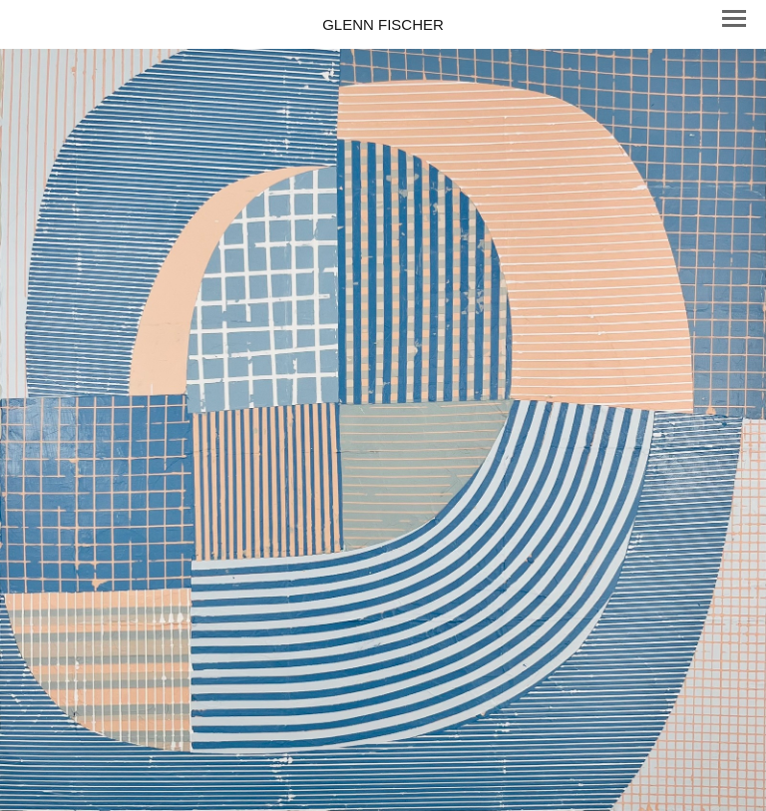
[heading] (383, 24)
